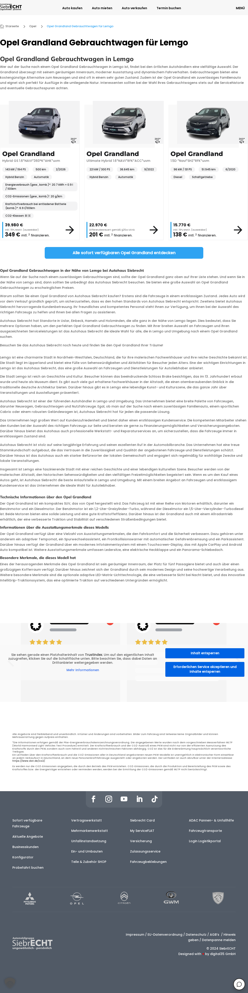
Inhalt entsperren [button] (205, 653)
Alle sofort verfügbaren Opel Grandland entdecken (124, 253)
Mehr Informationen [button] (82, 670)
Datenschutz (196, 934)
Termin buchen (169, 8)
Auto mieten (102, 8)
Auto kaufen (72, 8)
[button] (10, 983)
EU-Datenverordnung (165, 934)
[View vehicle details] (70, 230)
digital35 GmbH (223, 954)
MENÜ (240, 8)
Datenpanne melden (219, 940)
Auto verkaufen (134, 8)
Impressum (135, 934)
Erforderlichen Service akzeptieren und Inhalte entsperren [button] (205, 669)
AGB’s (215, 934)
